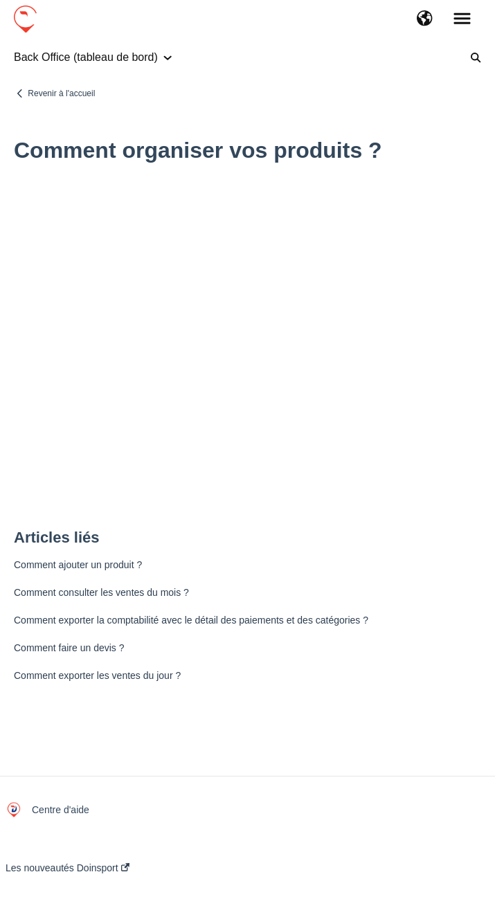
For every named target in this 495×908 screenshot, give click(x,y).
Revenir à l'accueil (61, 93)
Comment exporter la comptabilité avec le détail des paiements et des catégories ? (191, 620)
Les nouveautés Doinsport (67, 867)
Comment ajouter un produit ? (78, 564)
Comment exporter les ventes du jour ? (97, 675)
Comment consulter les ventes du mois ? (101, 592)
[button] (424, 19)
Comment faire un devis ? (69, 647)
